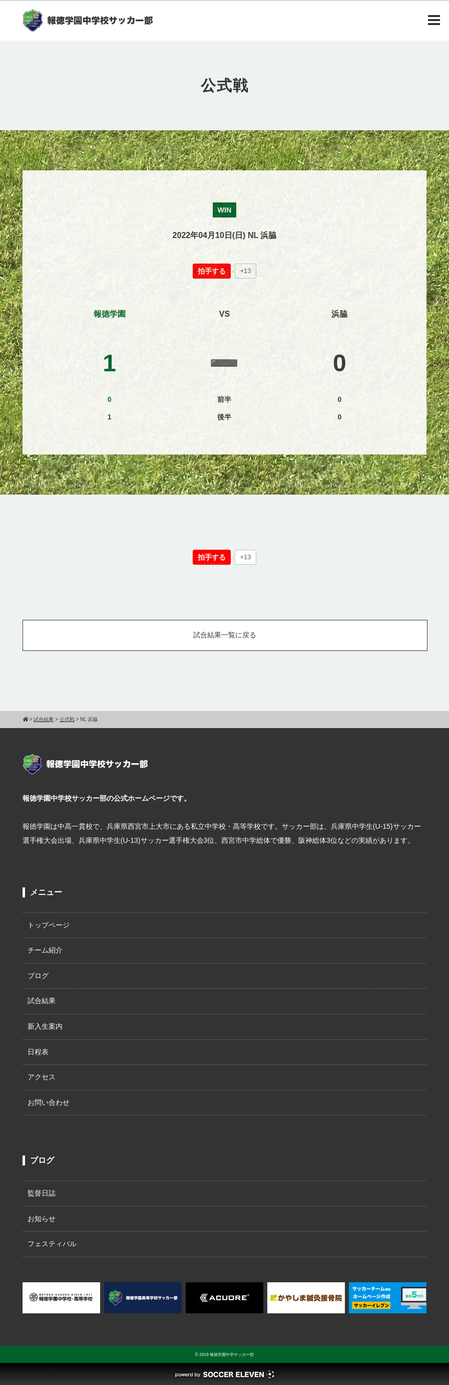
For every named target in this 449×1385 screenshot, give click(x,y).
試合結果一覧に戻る (224, 635)
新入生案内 (45, 1026)
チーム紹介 (45, 950)
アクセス (42, 1077)
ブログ (38, 976)
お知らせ (42, 1219)
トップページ (49, 925)
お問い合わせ (49, 1102)
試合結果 (42, 1001)
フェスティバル (52, 1244)
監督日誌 (42, 1193)
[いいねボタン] (212, 271)
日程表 (38, 1052)
